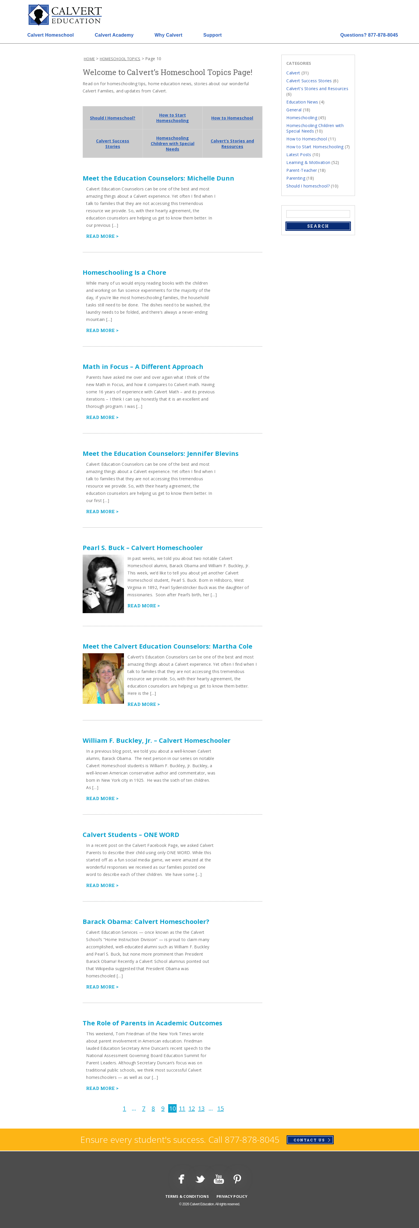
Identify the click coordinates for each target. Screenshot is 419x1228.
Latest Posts (298, 154)
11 (182, 1108)
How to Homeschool (232, 118)
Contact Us (309, 1140)
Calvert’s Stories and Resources (232, 143)
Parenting (295, 178)
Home (89, 58)
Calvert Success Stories (112, 143)
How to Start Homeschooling (172, 117)
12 (192, 1108)
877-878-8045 (369, 35)
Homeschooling (301, 117)
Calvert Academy (114, 35)
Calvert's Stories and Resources (317, 88)
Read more (100, 236)
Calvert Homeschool (50, 35)
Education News (302, 102)
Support (212, 35)
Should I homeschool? (308, 186)
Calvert (293, 73)
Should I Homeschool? (112, 118)
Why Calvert (168, 35)
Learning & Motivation (308, 162)
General (293, 110)
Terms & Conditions (187, 1196)
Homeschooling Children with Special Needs (172, 143)
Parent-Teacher (301, 170)
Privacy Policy (231, 1196)
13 (201, 1108)
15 (220, 1108)
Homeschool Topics (120, 58)
